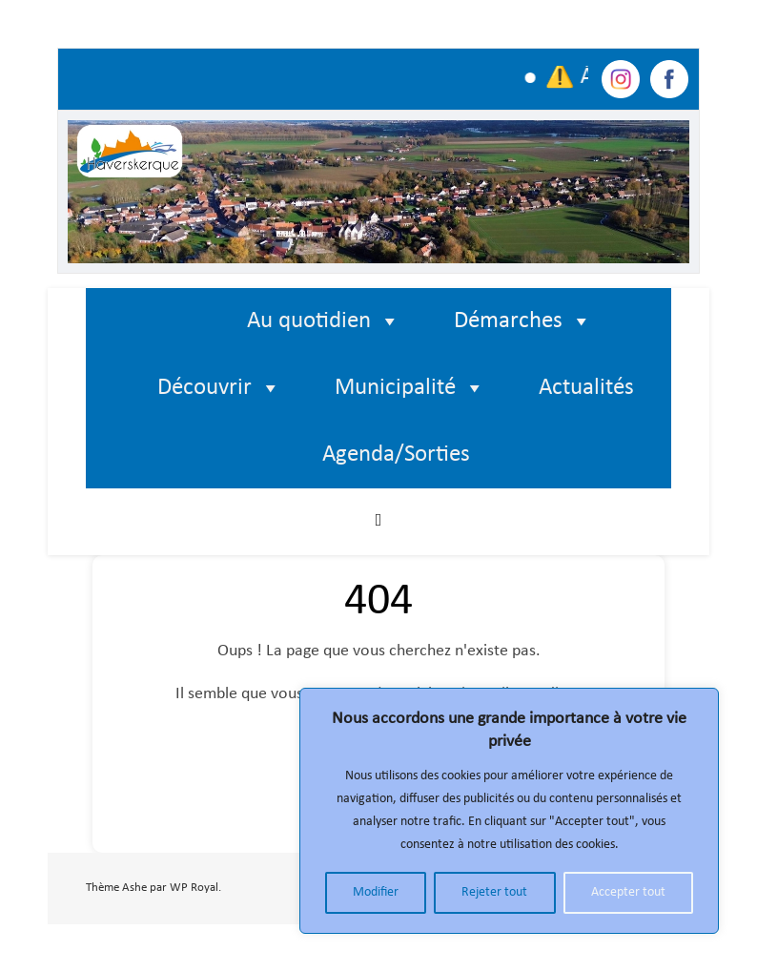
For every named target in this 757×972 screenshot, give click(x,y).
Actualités (586, 388)
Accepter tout (628, 892)
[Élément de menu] (179, 321)
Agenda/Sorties (396, 454)
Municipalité (410, 388)
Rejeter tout (494, 892)
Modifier (376, 892)
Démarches (523, 321)
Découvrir (219, 388)
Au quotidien (323, 321)
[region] (509, 811)
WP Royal (194, 887)
